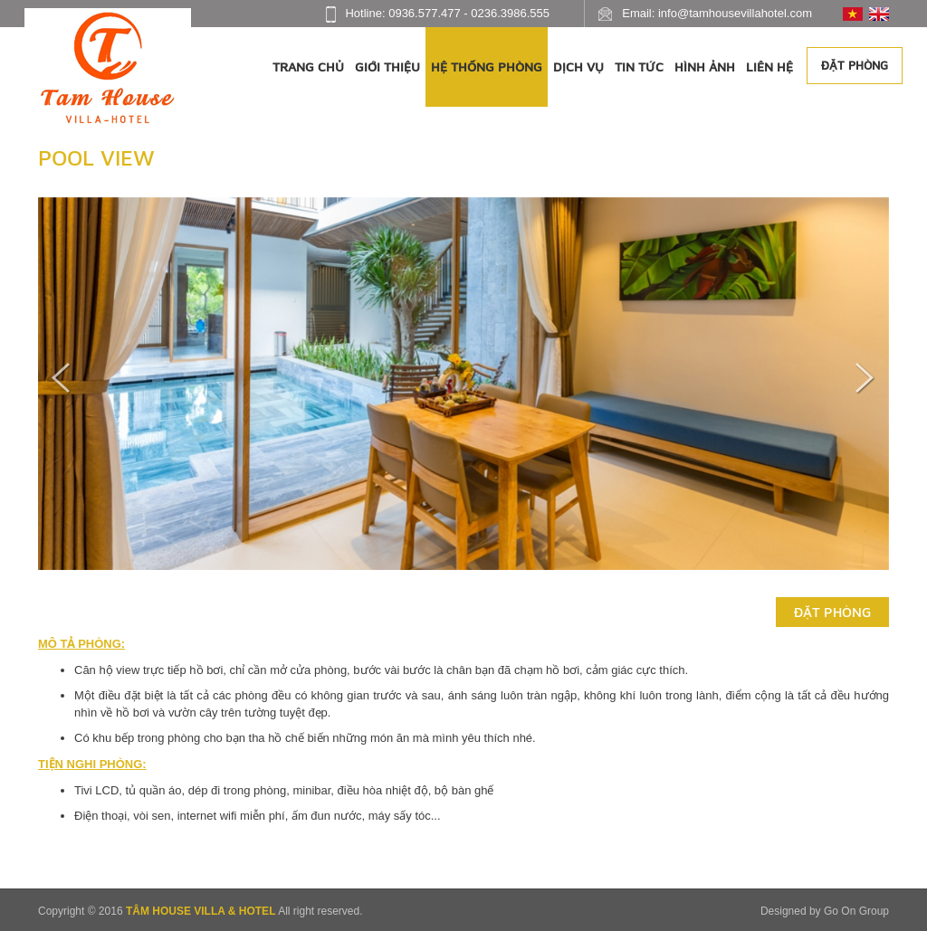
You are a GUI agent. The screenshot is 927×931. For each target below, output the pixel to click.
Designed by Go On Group (824, 911)
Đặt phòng (854, 65)
